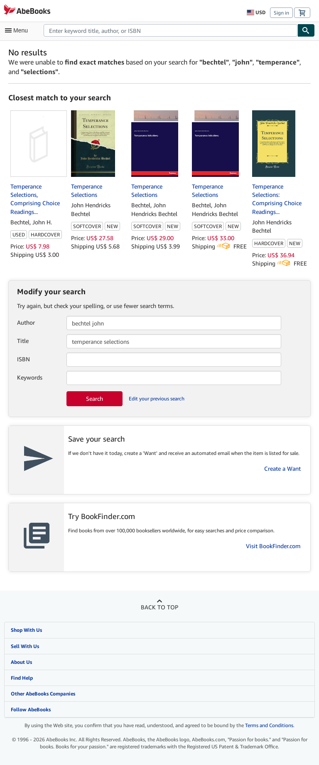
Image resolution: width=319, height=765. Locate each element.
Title (23, 340)
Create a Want (282, 468)
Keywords (29, 377)
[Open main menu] (18, 30)
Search (94, 398)
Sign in (281, 13)
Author (26, 322)
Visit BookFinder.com (273, 545)
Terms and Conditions (269, 725)
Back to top (159, 607)
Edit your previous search (156, 398)
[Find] (306, 30)
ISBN (23, 359)
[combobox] (170, 30)
